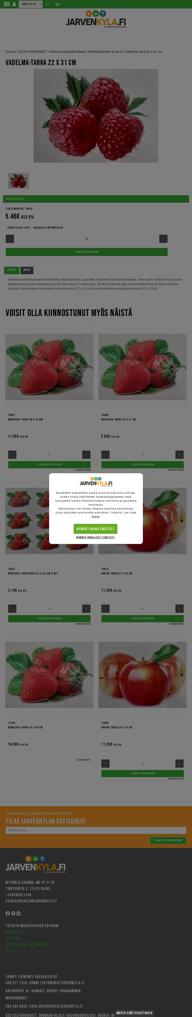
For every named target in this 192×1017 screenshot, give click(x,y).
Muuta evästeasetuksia (135, 1013)
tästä (96, 516)
